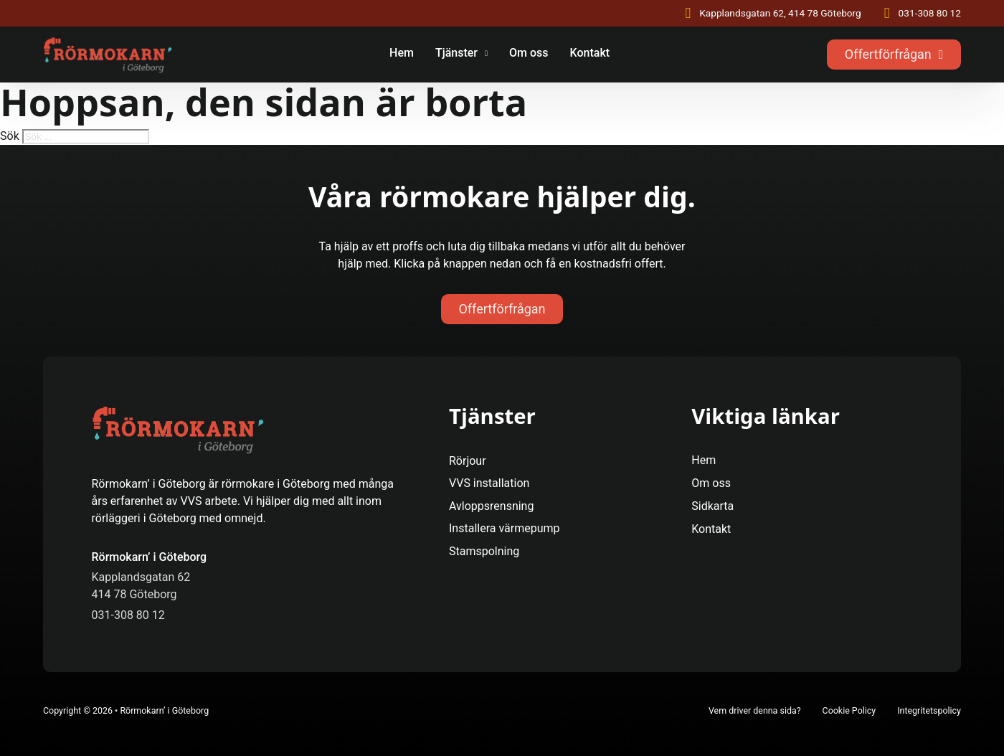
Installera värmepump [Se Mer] (504, 528)
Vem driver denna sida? (755, 710)
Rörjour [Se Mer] (467, 461)
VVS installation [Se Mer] (489, 483)
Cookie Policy (849, 710)
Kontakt (590, 53)
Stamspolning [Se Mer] (484, 551)
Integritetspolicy (929, 710)
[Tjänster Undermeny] (486, 54)
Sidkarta (712, 506)
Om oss (528, 53)
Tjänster (456, 53)
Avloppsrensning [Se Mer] (491, 506)
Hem (401, 53)
